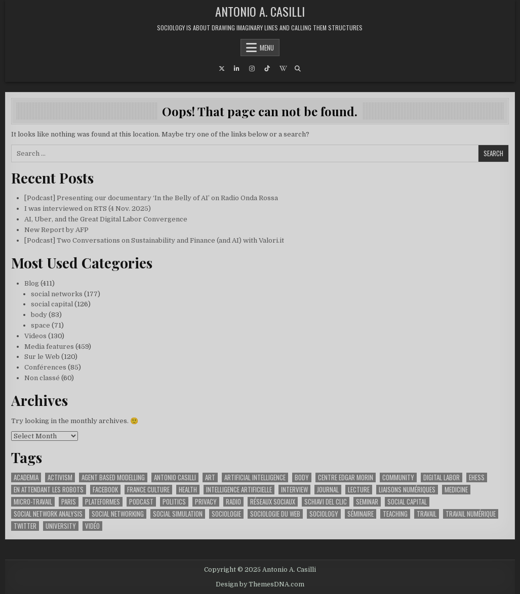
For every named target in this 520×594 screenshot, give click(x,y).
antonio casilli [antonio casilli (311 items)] (175, 477)
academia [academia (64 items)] (26, 477)
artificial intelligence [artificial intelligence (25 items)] (255, 477)
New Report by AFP (56, 230)
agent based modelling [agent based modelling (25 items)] (113, 477)
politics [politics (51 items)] (174, 502)
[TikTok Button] (267, 68)
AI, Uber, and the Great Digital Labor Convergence (105, 219)
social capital (52, 304)
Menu (267, 47)
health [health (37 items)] (188, 489)
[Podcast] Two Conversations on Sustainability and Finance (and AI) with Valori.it (154, 240)
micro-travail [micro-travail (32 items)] (33, 502)
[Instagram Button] (252, 68)
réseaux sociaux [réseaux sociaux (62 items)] (272, 502)
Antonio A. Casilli (260, 11)
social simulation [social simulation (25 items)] (178, 514)
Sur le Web (42, 356)
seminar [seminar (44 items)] (367, 502)
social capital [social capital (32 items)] (407, 502)
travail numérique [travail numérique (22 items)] (471, 514)
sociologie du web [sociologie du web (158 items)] (275, 514)
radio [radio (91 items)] (233, 502)
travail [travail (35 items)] (426, 514)
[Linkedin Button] (237, 68)
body (39, 314)
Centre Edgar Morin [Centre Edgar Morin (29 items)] (345, 477)
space (40, 325)
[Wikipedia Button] (282, 68)
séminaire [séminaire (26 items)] (360, 514)
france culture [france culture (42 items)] (148, 489)
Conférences (45, 367)
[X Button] (221, 68)
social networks (57, 294)
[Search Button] (297, 68)
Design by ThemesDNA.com (260, 584)
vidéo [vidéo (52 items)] (92, 526)
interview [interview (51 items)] (294, 489)
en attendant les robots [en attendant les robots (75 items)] (49, 489)
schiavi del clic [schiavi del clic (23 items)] (325, 502)
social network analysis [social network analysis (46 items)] (48, 514)
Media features (49, 346)
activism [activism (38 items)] (60, 477)
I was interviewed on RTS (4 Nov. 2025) (87, 208)
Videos (35, 336)
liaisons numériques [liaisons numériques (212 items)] (407, 489)
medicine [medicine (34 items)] (456, 489)
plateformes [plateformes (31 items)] (102, 502)
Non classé (42, 378)
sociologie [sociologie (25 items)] (226, 514)
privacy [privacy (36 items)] (206, 502)
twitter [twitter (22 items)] (25, 526)
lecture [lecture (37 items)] (359, 489)
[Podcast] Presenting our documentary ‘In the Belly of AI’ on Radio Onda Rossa (151, 198)
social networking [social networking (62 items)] (118, 514)
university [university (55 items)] (61, 526)
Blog (31, 283)
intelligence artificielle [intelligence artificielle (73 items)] (239, 489)
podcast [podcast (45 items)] (141, 502)
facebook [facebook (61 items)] (105, 489)
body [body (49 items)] (302, 477)
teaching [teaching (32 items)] (395, 514)
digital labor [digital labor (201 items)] (441, 477)
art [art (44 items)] (210, 477)
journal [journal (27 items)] (328, 489)
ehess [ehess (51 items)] (477, 477)
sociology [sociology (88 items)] (323, 514)
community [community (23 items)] (398, 477)
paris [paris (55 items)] (68, 502)
